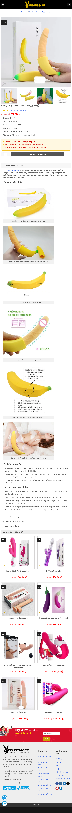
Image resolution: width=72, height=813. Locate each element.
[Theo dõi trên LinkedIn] (60, 788)
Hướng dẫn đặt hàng (63, 778)
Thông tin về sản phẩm (12, 166)
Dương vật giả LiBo (53, 571)
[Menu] (2, 4)
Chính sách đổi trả (44, 785)
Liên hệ (58, 762)
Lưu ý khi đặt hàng (10, 526)
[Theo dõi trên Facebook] (57, 783)
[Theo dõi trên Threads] (68, 783)
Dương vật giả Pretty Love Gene (18, 571)
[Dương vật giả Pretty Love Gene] (18, 552)
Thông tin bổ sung (10, 517)
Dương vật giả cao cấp (11, 170)
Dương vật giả (46, 12)
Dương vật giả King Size (18, 618)
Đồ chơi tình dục (34, 12)
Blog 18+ (59, 769)
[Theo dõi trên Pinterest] (57, 788)
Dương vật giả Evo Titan (53, 712)
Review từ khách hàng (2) (12, 522)
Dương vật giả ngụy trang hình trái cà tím (53, 619)
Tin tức (58, 765)
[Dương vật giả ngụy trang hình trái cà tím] (53, 599)
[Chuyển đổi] (3, 166)
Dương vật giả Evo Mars (18, 712)
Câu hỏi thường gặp (63, 775)
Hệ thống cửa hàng (62, 772)
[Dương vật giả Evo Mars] (18, 693)
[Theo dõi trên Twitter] (64, 783)
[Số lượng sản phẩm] (5, 154)
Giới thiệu (59, 759)
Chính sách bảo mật (45, 794)
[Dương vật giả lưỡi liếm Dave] (53, 646)
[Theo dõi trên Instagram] (60, 783)
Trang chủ (24, 12)
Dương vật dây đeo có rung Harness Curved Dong (18, 666)
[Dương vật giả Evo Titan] (53, 693)
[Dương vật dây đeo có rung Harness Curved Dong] (18, 646)
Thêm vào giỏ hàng (37, 154)
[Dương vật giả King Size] (18, 599)
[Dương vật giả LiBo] (53, 552)
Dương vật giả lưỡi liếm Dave (54, 665)
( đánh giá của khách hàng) (17, 110)
